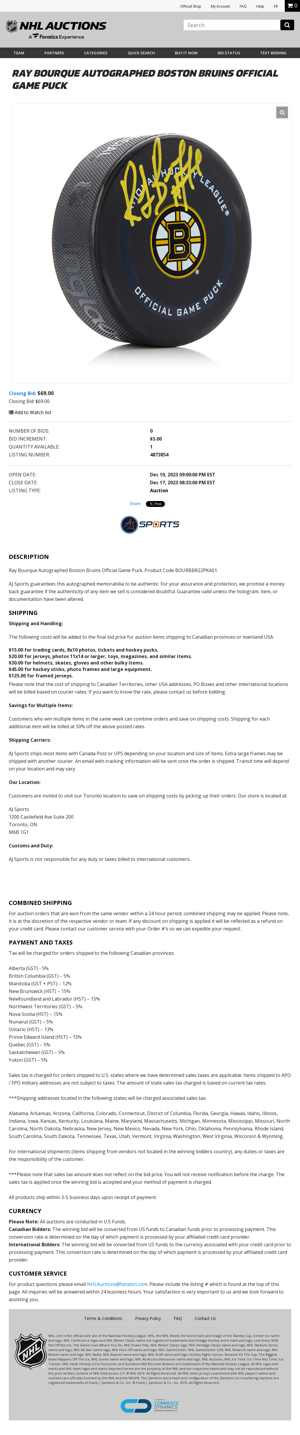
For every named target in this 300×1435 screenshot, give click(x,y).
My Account (220, 6)
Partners (54, 52)
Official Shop (190, 6)
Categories (96, 52)
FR (276, 6)
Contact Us (205, 1318)
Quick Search (141, 52)
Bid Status (229, 52)
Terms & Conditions (103, 1318)
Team (18, 52)
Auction (159, 490)
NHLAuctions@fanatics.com (117, 1284)
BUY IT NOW (186, 52)
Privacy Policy (148, 1318)
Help (260, 6)
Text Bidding (273, 52)
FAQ (243, 6)
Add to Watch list (30, 412)
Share (135, 503)
